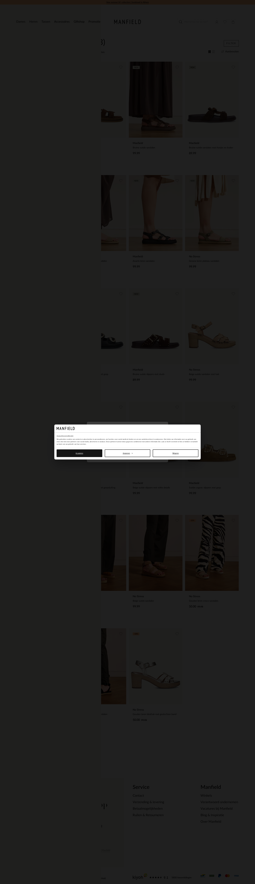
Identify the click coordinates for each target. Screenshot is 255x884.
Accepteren (79, 453)
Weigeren (175, 453)
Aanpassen (128, 453)
